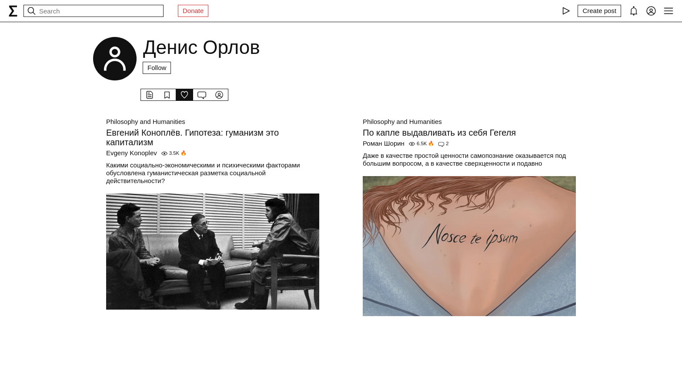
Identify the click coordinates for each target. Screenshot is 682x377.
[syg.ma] (13, 11)
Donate (193, 10)
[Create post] (599, 11)
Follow (156, 67)
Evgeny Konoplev (131, 153)
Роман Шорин (384, 143)
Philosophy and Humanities (145, 121)
